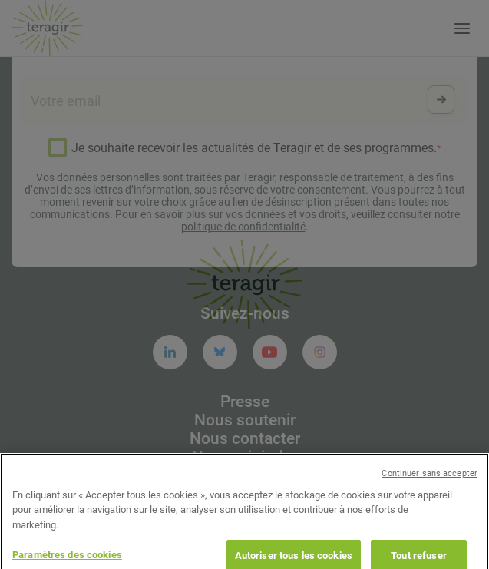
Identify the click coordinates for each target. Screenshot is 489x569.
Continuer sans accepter (429, 483)
